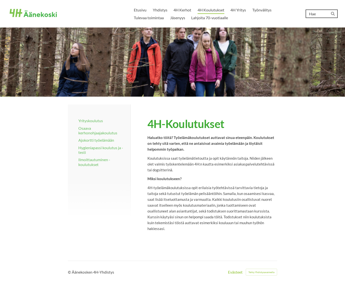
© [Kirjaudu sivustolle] (70, 272)
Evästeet (235, 272)
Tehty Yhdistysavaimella (261, 272)
